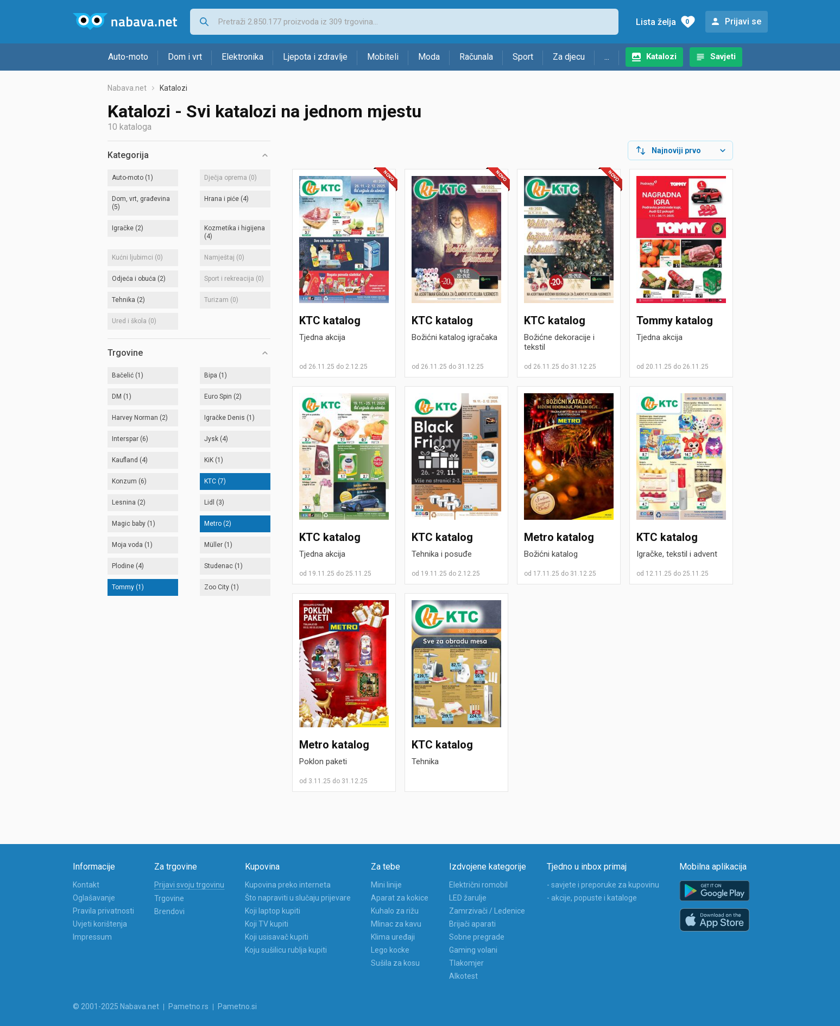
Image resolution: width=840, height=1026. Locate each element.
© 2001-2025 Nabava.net (116, 1006)
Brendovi (169, 911)
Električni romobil (478, 884)
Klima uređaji (393, 937)
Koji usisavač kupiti (276, 937)
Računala (476, 57)
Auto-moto (128, 57)
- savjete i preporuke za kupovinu (603, 884)
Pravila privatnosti (103, 911)
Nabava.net (127, 88)
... (606, 57)
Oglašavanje (94, 897)
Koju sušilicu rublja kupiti (286, 950)
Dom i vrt (185, 57)
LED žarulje (468, 897)
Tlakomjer (466, 963)
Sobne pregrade (476, 937)
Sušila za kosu (395, 963)
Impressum (92, 937)
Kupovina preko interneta (288, 884)
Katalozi (661, 56)
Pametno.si (237, 1006)
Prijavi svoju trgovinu (189, 884)
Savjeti (723, 56)
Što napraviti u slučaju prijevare (298, 897)
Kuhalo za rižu (395, 911)
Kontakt (86, 884)
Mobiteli (383, 57)
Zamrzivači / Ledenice (487, 911)
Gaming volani (473, 950)
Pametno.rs (188, 1006)
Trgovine (169, 898)
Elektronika (242, 57)
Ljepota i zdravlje (315, 57)
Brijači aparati (472, 924)
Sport (523, 57)
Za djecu (569, 57)
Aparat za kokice (399, 897)
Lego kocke (390, 950)
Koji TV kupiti (266, 924)
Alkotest (463, 976)
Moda (429, 57)
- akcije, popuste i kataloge (592, 897)
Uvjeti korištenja (100, 924)
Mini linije (386, 884)
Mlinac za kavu (396, 924)
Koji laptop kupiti (272, 911)
